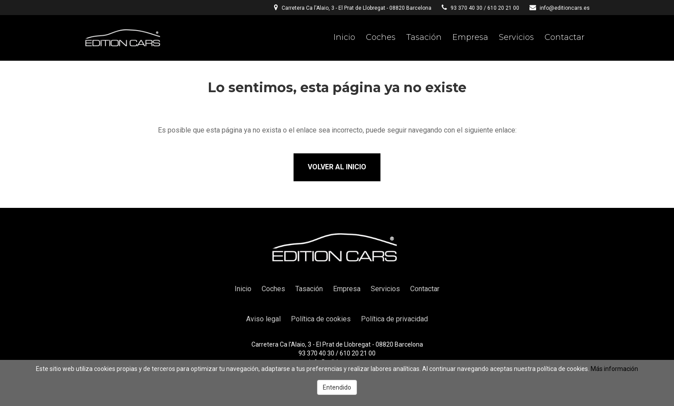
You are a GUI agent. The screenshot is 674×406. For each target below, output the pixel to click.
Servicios (516, 37)
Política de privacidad (394, 319)
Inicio (344, 37)
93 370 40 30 (466, 8)
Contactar (564, 37)
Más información (614, 368)
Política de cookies (321, 319)
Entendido (337, 387)
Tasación (424, 37)
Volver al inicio (337, 167)
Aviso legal (263, 319)
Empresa (470, 37)
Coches (381, 37)
